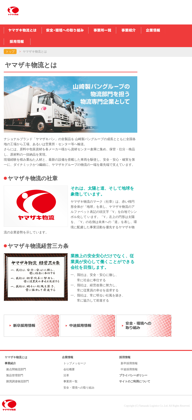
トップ (10, 51)
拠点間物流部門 (16, 369)
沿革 (66, 375)
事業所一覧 (70, 381)
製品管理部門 (14, 375)
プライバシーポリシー (133, 375)
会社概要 (69, 369)
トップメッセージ (74, 363)
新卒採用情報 (129, 363)
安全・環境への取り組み (78, 387)
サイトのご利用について (134, 381)
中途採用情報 (129, 369)
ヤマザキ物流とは (16, 357)
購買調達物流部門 (17, 381)
